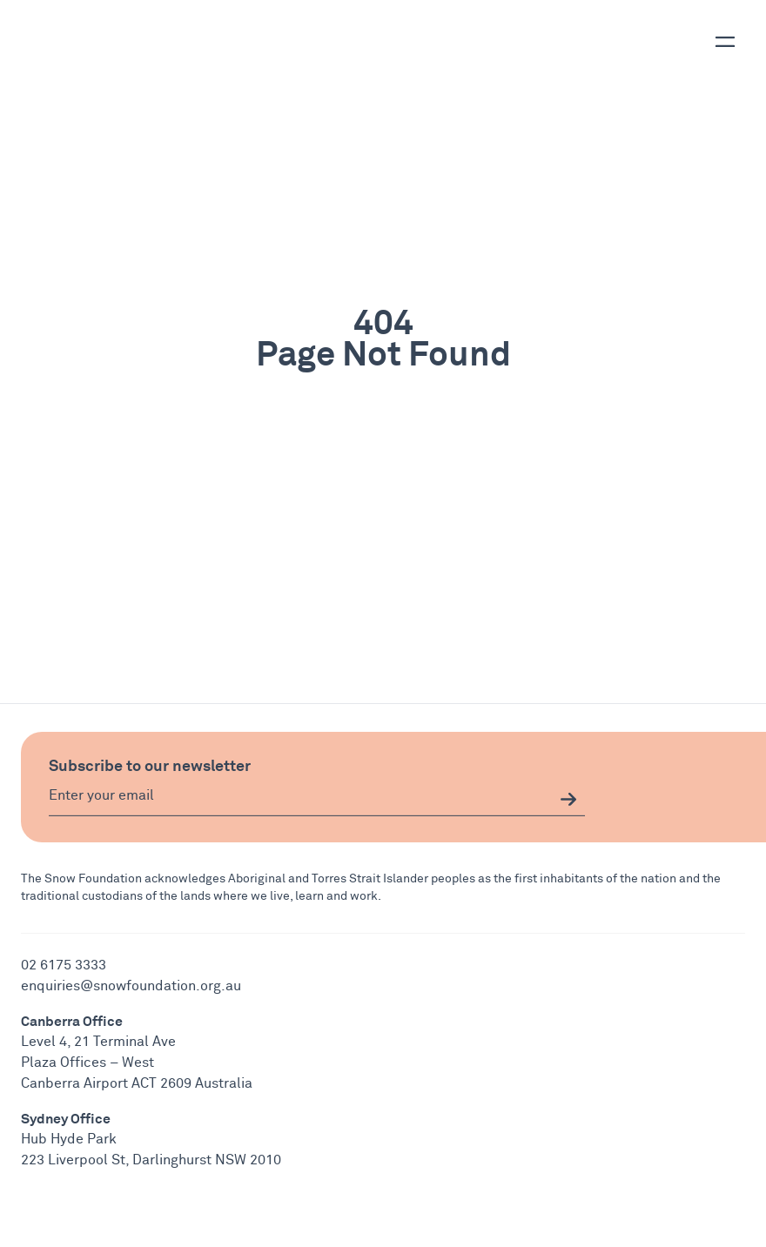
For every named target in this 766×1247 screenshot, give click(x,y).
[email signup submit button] (568, 799)
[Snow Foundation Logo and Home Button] (81, 35)
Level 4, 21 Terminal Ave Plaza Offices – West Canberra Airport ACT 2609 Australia (136, 1062)
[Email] (317, 799)
